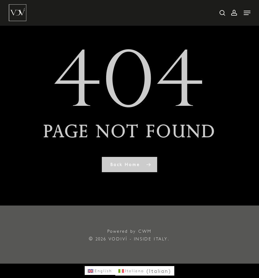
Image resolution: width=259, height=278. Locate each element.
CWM (145, 231)
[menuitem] (100, 270)
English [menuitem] (103, 271)
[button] (247, 13)
